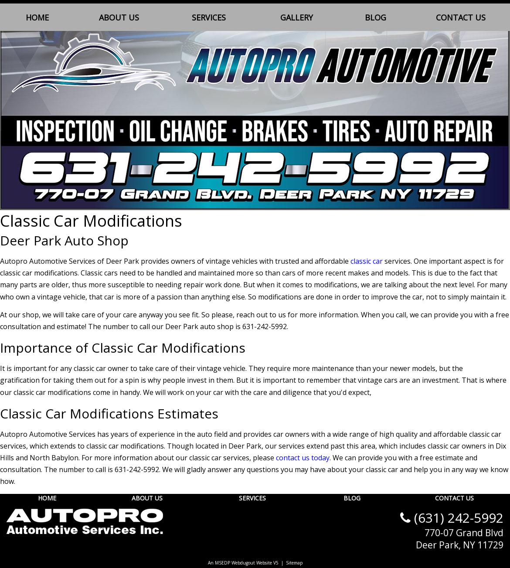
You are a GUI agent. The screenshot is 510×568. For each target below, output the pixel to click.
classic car (366, 261)
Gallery (296, 17)
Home (37, 17)
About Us (119, 17)
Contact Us (461, 17)
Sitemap (294, 563)
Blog (375, 17)
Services (209, 17)
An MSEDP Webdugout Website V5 (243, 563)
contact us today (303, 458)
